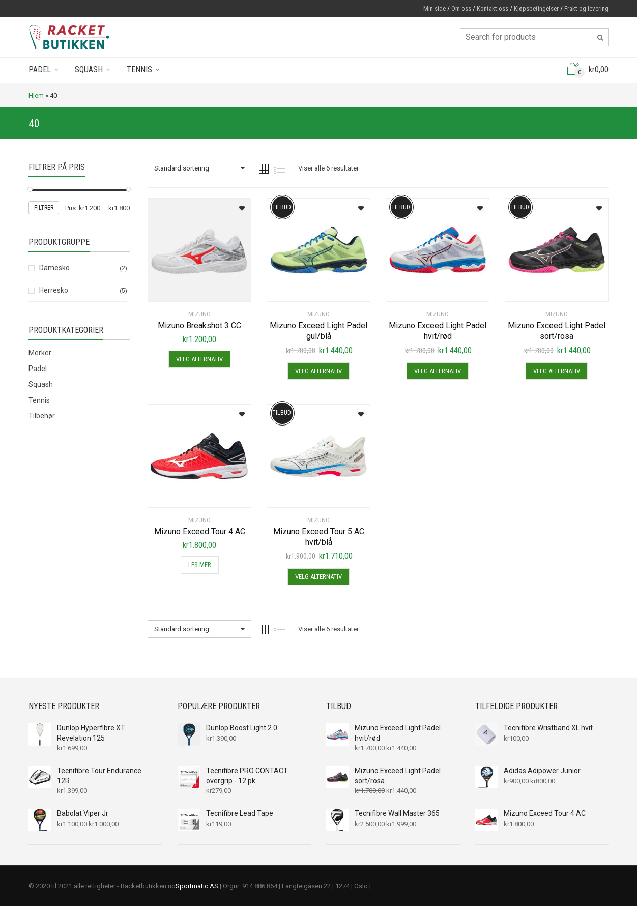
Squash (89, 69)
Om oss (461, 8)
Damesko (54, 268)
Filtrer (43, 207)
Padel (39, 69)
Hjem (36, 95)
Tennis (139, 69)
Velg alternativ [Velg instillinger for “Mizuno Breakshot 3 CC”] (199, 359)
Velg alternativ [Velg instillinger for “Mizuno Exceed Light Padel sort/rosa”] (556, 371)
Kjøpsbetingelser (536, 8)
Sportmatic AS (197, 886)
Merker (39, 353)
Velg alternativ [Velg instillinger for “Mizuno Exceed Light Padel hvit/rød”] (437, 371)
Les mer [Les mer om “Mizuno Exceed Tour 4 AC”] (199, 565)
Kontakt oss (492, 8)
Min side (434, 8)
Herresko (53, 290)
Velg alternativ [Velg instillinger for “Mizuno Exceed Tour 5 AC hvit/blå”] (318, 576)
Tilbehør (41, 416)
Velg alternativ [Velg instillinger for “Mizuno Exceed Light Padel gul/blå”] (318, 371)
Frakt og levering (586, 8)
